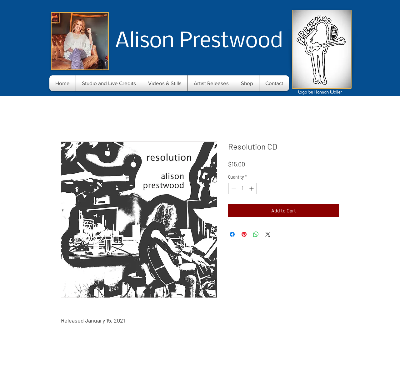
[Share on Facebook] (232, 234)
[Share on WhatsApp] (256, 234)
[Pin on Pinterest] (244, 234)
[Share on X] (268, 234)
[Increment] (252, 188)
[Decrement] (233, 188)
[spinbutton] (242, 188)
